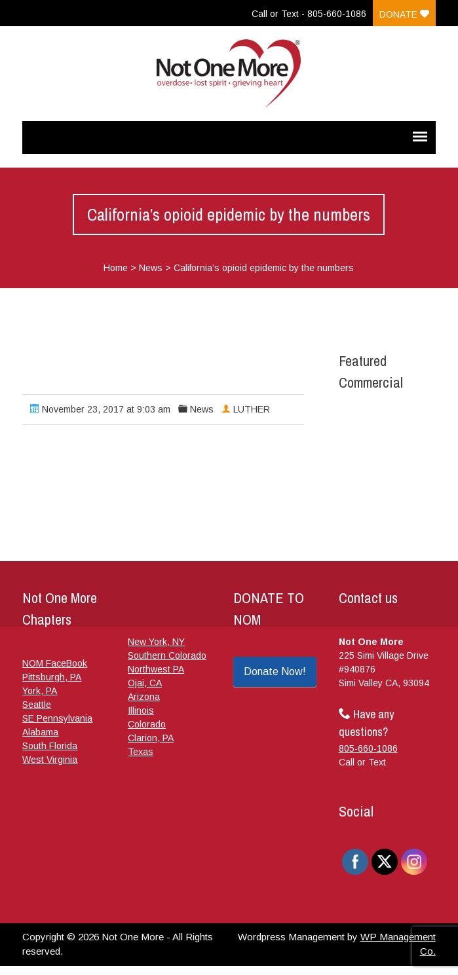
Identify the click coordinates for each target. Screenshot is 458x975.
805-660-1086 (368, 748)
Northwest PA (156, 669)
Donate (404, 14)
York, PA (39, 691)
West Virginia (49, 759)
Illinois (141, 710)
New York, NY (156, 641)
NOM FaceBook (54, 663)
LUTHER (251, 409)
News (150, 268)
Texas (140, 751)
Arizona (144, 696)
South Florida (49, 746)
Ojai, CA (145, 683)
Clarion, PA (151, 738)
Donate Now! (275, 671)
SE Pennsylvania (57, 718)
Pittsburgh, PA (51, 677)
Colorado (147, 724)
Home (116, 268)
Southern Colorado (167, 655)
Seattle (36, 704)
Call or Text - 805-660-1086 (309, 14)
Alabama (40, 732)
